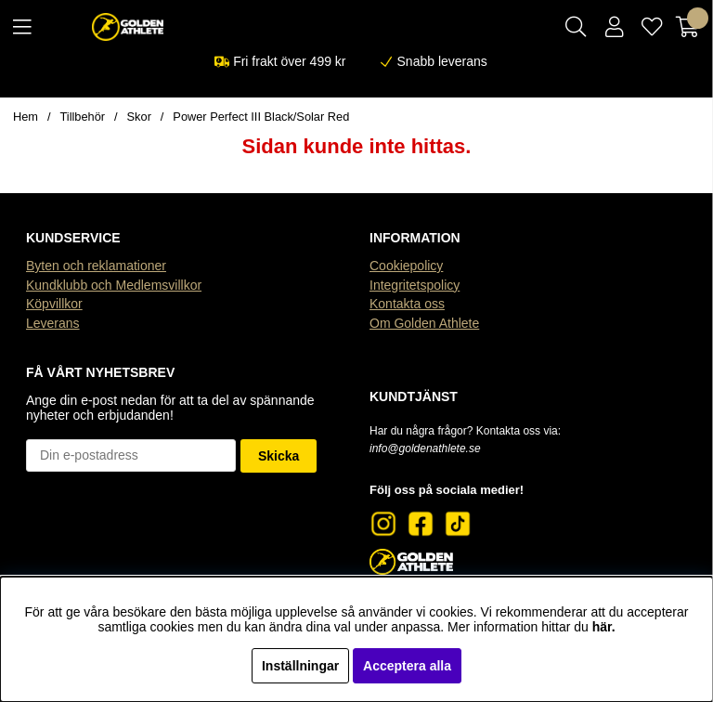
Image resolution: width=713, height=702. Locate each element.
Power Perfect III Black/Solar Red (261, 117)
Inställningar (300, 665)
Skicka (278, 455)
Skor (139, 117)
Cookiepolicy (406, 265)
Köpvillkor (54, 303)
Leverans (53, 323)
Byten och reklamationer (96, 265)
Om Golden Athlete (424, 323)
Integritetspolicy (414, 285)
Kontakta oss (407, 303)
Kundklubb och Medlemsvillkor (113, 285)
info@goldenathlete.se (425, 448)
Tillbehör (83, 117)
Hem (25, 117)
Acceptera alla (407, 665)
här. (604, 626)
